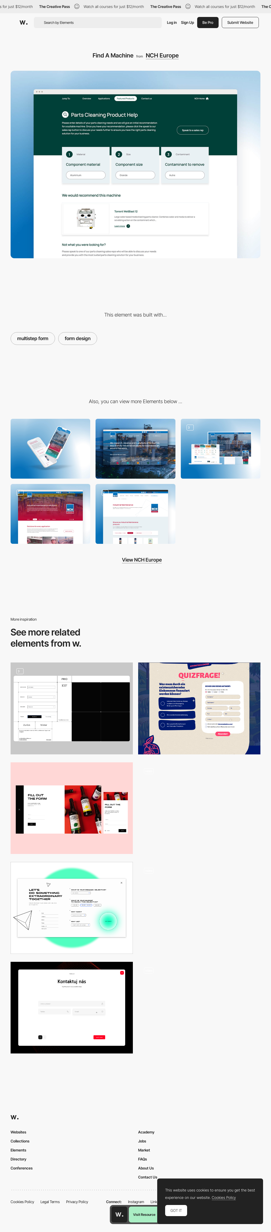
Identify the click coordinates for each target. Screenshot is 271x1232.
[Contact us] (72, 1008)
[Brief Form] (199, 1008)
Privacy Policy (77, 1201)
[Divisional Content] (50, 514)
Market (144, 1150)
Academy (146, 1132)
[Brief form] (72, 908)
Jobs (142, 1141)
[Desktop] (135, 449)
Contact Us (147, 1177)
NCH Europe (162, 55)
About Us (146, 1168)
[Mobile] (50, 449)
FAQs (142, 1159)
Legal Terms (50, 1201)
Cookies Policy (22, 1201)
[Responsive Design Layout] (220, 449)
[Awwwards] (24, 22)
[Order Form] (72, 808)
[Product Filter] (135, 514)
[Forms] (72, 708)
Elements (18, 1150)
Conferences (22, 1168)
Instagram (136, 1201)
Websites (18, 1132)
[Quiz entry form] (199, 708)
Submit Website (240, 22)
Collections (20, 1141)
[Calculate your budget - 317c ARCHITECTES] (199, 808)
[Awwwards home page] (119, 1214)
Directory (18, 1159)
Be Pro (207, 22)
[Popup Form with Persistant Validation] (199, 908)
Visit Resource (144, 1214)
